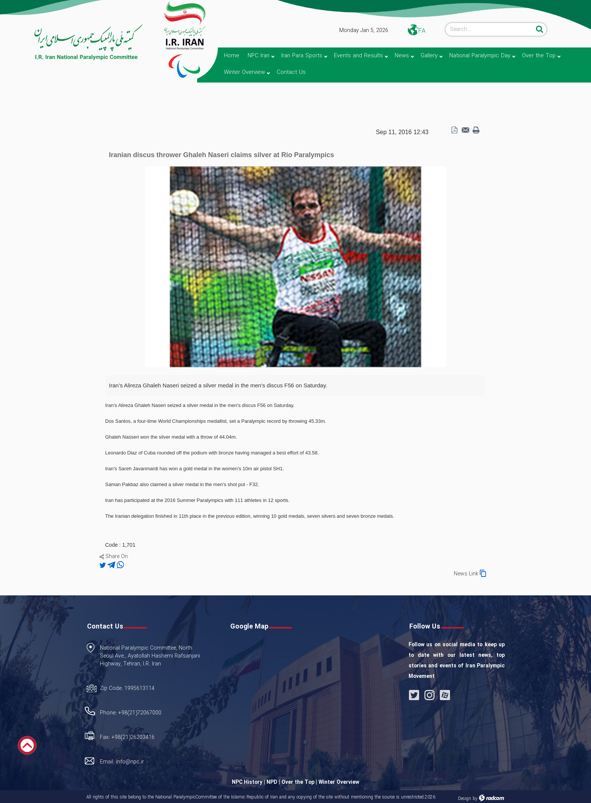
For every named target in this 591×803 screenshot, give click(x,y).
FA (422, 31)
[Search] (490, 29)
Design (464, 798)
